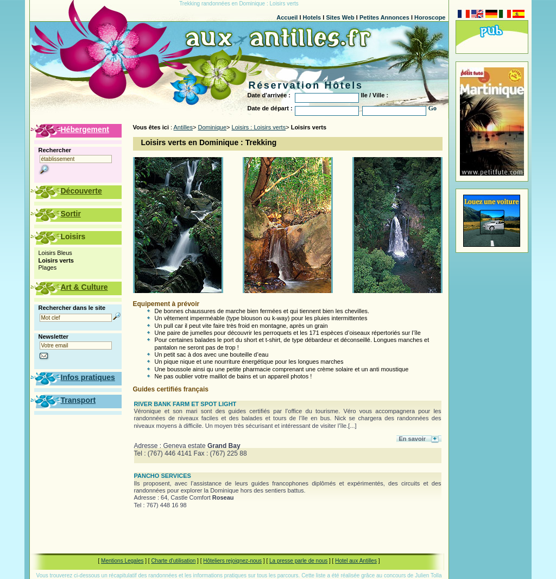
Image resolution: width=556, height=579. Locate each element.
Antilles (183, 127)
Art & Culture (84, 287)
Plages (48, 267)
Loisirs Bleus (55, 253)
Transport (78, 400)
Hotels (312, 17)
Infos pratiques (88, 377)
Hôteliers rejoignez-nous (232, 561)
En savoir (412, 438)
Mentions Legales (122, 561)
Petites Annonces (384, 17)
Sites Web (340, 17)
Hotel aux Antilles (356, 561)
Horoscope (429, 17)
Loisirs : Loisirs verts (259, 127)
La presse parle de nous (298, 561)
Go (432, 108)
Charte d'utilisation (173, 561)
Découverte (81, 190)
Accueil (287, 17)
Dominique (212, 127)
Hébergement (85, 129)
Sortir (71, 213)
